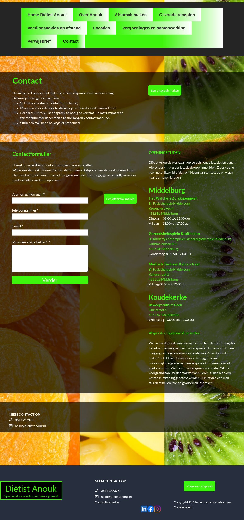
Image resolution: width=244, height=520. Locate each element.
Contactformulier (107, 502)
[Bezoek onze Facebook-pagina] (150, 509)
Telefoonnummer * (25, 210)
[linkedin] (144, 509)
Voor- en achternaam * (28, 194)
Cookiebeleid (183, 507)
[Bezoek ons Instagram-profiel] (157, 509)
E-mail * (17, 226)
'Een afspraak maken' (93, 108)
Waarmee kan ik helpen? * (31, 242)
